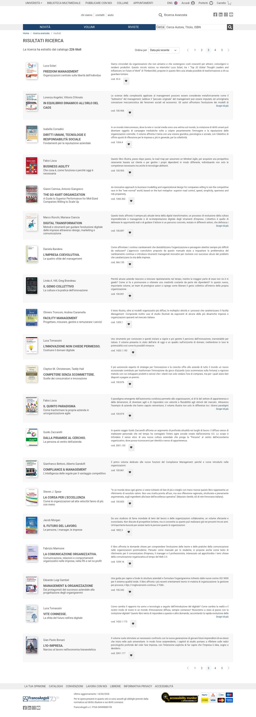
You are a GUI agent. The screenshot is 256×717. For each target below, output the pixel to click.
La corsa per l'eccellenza (64, 497)
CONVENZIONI (74, 686)
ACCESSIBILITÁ (164, 686)
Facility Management (60, 318)
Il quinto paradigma (59, 406)
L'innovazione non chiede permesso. (71, 346)
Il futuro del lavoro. (60, 526)
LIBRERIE (115, 686)
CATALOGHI (56, 686)
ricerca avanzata (41, 33)
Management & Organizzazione (68, 586)
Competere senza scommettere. (69, 374)
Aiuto (111, 15)
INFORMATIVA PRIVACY (138, 686)
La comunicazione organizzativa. (70, 554)
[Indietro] (188, 50)
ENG (169, 3)
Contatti (99, 15)
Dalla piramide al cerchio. (64, 438)
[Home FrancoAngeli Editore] (48, 15)
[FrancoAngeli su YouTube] (231, 15)
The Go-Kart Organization (64, 194)
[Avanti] (229, 50)
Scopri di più (222, 106)
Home (26, 33)
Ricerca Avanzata (175, 15)
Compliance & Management (65, 469)
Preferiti (203, 3)
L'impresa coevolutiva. (61, 255)
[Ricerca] (230, 27)
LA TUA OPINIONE (35, 686)
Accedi (185, 3)
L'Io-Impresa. (53, 645)
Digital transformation (62, 223)
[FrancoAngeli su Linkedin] (220, 15)
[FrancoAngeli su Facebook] (215, 15)
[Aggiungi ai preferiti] (126, 81)
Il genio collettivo (58, 286)
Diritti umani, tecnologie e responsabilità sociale (64, 137)
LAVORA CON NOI (96, 686)
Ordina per (141, 50)
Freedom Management (60, 71)
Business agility (56, 166)
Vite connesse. (55, 614)
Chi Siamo (86, 15)
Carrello (221, 3)
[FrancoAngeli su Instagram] (226, 15)
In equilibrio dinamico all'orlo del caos (70, 105)
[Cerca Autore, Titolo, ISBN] (196, 27)
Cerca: (160, 27)
